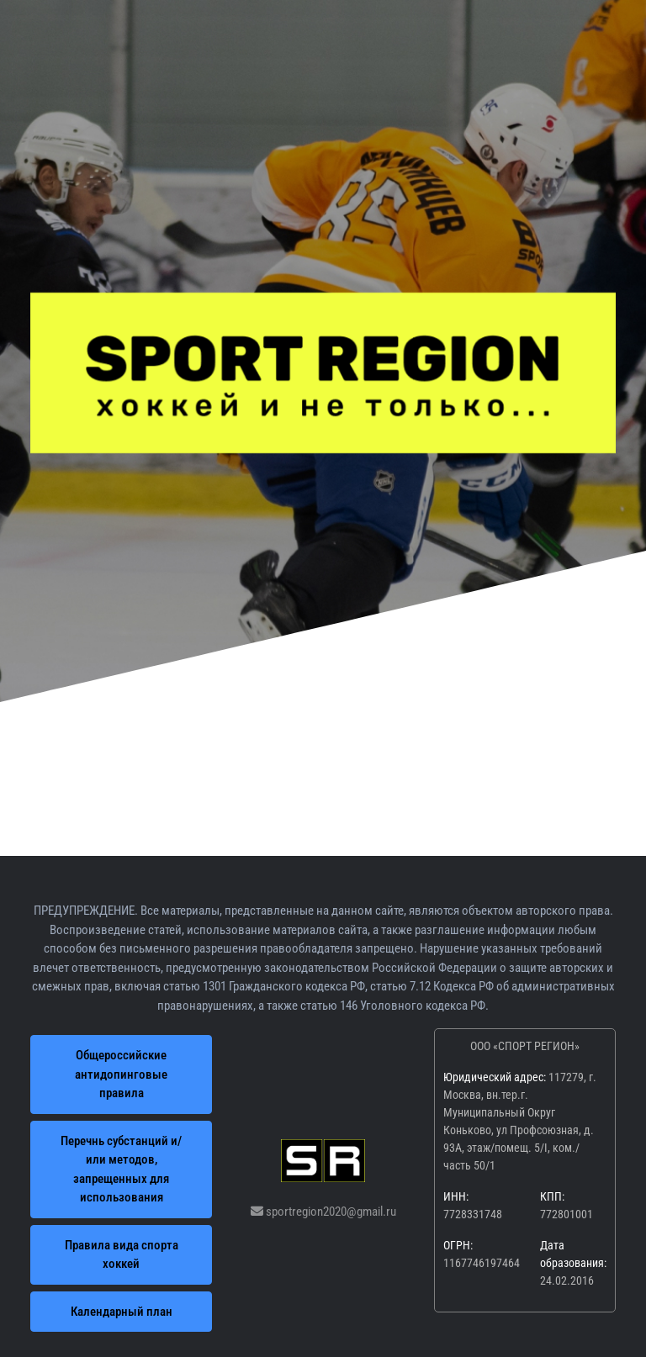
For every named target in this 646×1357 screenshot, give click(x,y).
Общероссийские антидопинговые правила (121, 1074)
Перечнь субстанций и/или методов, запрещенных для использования (121, 1169)
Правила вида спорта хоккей (121, 1255)
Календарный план (121, 1311)
